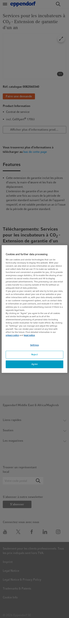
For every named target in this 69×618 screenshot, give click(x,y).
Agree (34, 364)
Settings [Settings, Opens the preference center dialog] (34, 345)
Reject (34, 354)
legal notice (29, 335)
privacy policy (12, 335)
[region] (34, 309)
